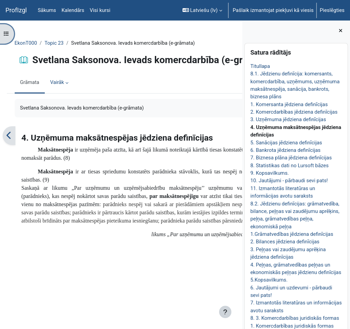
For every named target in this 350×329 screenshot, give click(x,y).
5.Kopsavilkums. (268, 280)
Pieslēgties (332, 10)
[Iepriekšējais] (18, 158)
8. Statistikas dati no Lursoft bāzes (289, 165)
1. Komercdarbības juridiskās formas (292, 326)
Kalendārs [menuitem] (73, 10)
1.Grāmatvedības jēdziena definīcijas (291, 234)
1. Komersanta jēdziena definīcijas (289, 104)
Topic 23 (64, 43)
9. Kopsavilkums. (269, 173)
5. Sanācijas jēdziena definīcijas (286, 143)
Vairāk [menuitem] (67, 106)
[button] (202, 10)
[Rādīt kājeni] (225, 312)
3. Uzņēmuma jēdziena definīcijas (288, 119)
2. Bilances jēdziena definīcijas (284, 242)
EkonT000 (35, 43)
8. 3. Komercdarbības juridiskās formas (294, 318)
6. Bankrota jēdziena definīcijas (285, 150)
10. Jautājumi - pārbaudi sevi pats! (289, 180)
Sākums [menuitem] (47, 10)
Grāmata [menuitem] (39, 106)
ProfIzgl (16, 10)
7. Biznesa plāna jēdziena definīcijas (291, 158)
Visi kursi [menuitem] (100, 10)
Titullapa (260, 66)
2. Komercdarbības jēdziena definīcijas (293, 112)
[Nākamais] (234, 158)
